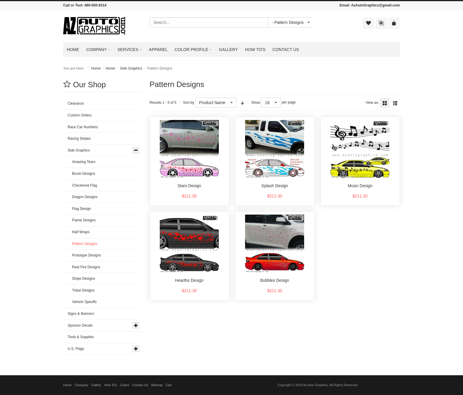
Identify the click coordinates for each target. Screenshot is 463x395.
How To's (110, 385)
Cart (169, 385)
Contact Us (140, 385)
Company (81, 385)
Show (255, 103)
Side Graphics (131, 68)
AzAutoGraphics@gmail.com (375, 5)
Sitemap (157, 385)
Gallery (96, 385)
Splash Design (274, 185)
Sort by (188, 103)
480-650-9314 (95, 5)
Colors (124, 385)
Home (96, 68)
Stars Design (189, 185)
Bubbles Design (274, 280)
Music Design (360, 185)
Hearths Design (189, 280)
